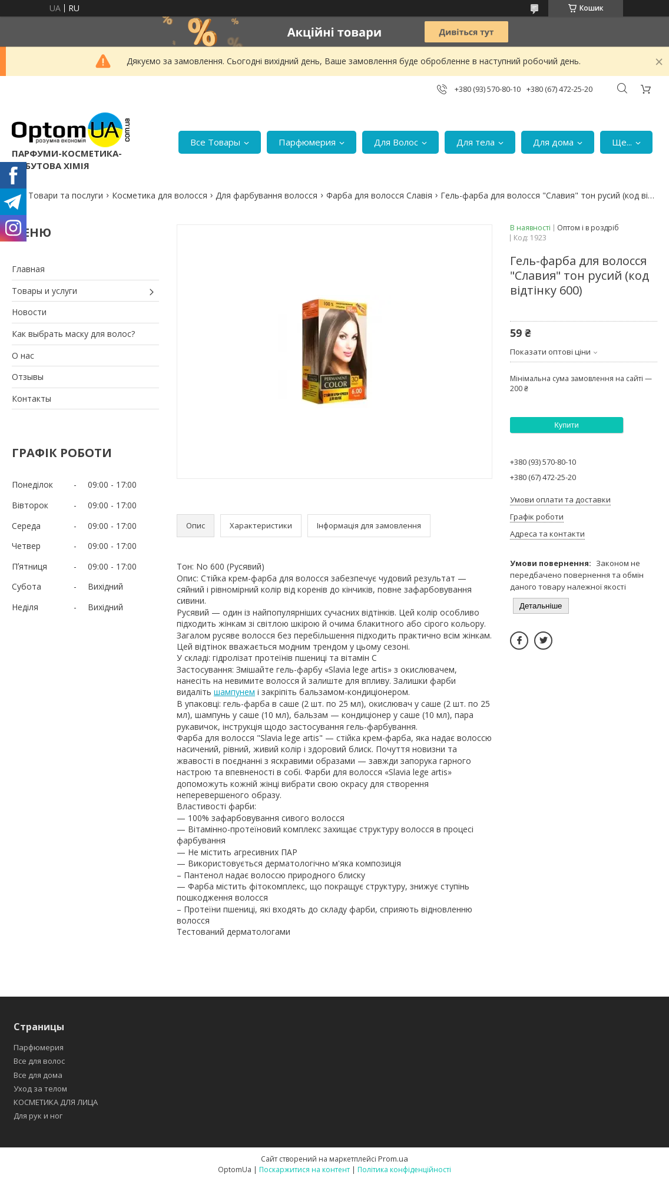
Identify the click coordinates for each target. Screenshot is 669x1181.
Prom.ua (393, 1158)
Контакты (31, 398)
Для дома (553, 142)
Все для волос (39, 1061)
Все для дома (38, 1075)
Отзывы (28, 376)
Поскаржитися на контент (304, 1170)
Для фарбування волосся (266, 195)
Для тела (475, 142)
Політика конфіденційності (404, 1170)
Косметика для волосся (159, 195)
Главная (28, 268)
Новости (29, 311)
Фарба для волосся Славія (379, 195)
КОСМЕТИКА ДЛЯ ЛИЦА (56, 1102)
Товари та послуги (65, 195)
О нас (23, 355)
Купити (566, 425)
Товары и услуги (44, 290)
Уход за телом (40, 1088)
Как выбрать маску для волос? (73, 333)
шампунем (234, 691)
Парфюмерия (307, 142)
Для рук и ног (38, 1115)
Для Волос (396, 142)
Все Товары (215, 142)
